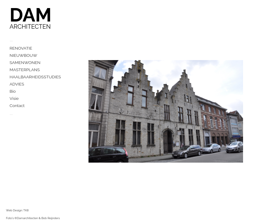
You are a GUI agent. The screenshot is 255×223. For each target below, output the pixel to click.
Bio (13, 91)
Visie (14, 98)
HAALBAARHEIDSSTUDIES (35, 76)
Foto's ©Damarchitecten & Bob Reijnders (33, 218)
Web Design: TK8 (17, 210)
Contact (17, 105)
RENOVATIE (21, 48)
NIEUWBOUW (23, 55)
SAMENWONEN (25, 62)
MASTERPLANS (25, 69)
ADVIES (17, 84)
